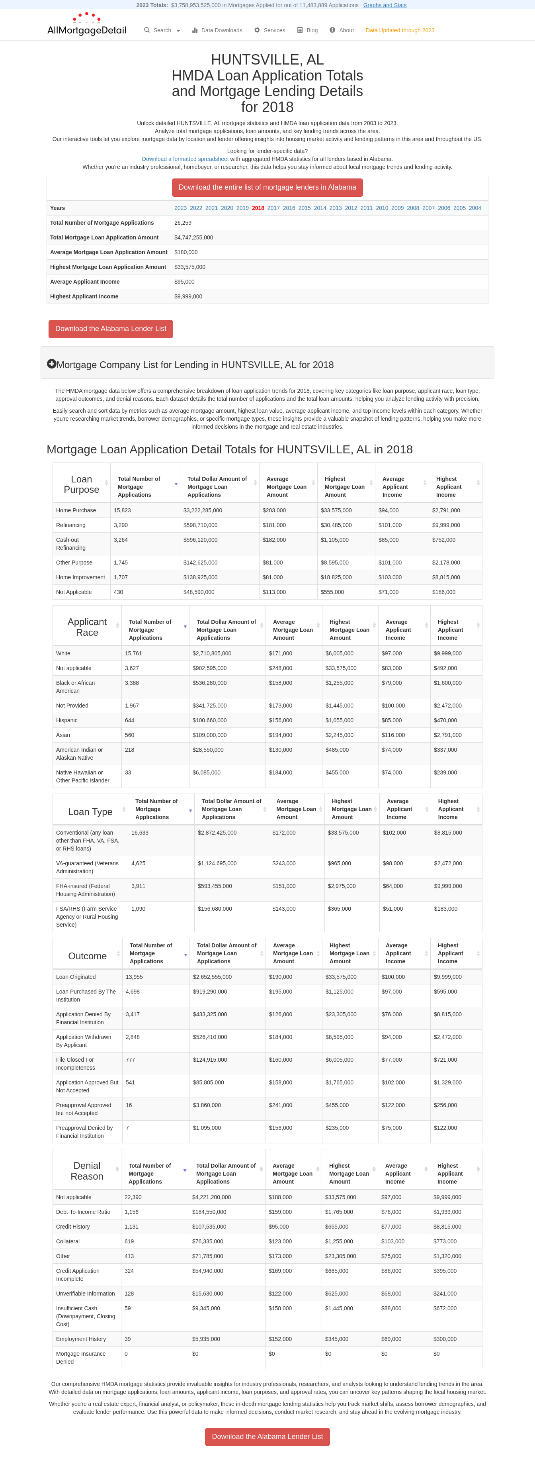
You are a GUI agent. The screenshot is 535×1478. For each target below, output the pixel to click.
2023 (180, 208)
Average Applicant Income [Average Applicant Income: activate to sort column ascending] (395, 487)
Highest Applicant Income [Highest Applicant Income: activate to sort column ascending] (449, 487)
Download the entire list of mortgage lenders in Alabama (267, 187)
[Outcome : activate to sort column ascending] (88, 953)
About (342, 30)
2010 (382, 208)
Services (269, 30)
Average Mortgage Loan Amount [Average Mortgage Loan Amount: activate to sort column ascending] (287, 487)
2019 (242, 208)
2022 (196, 208)
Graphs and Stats (385, 5)
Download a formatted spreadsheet (185, 159)
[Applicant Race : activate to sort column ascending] (87, 626)
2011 (366, 208)
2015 (305, 208)
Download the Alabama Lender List (110, 329)
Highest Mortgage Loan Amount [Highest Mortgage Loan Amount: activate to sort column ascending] (345, 487)
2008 (413, 208)
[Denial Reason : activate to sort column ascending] (87, 1169)
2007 (428, 208)
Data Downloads (217, 30)
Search (162, 30)
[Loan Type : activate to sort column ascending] (90, 809)
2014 (320, 208)
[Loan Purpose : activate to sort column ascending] (82, 483)
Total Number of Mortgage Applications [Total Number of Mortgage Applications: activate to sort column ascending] (139, 487)
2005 (459, 208)
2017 (274, 208)
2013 (336, 208)
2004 (475, 208)
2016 (289, 208)
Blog (307, 30)
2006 (444, 208)
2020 (227, 208)
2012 (351, 208)
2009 (397, 208)
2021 (211, 208)
